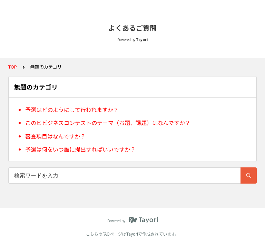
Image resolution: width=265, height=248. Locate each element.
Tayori (132, 234)
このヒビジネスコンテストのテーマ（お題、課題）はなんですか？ (107, 122)
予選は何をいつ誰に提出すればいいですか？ (80, 149)
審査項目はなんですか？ (55, 136)
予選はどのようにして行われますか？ (72, 109)
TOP (12, 66)
